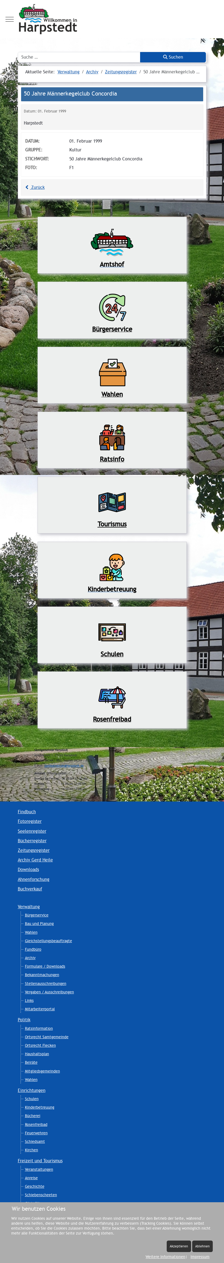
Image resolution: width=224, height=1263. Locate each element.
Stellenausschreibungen (45, 983)
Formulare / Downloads (45, 966)
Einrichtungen (32, 1090)
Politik (24, 1020)
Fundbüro (33, 949)
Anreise (31, 1177)
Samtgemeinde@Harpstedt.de (64, 766)
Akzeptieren (179, 1246)
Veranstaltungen (39, 1169)
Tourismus (112, 524)
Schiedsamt (35, 1141)
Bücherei (32, 1115)
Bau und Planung (39, 923)
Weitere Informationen (165, 1256)
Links (29, 1000)
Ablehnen (202, 1246)
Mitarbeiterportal (40, 1009)
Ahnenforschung (33, 879)
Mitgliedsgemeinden (42, 1071)
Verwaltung (29, 907)
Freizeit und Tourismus (40, 1161)
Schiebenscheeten (41, 1194)
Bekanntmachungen (42, 974)
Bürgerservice (37, 915)
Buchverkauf (30, 889)
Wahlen (31, 932)
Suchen (173, 57)
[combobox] (79, 57)
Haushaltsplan (37, 1053)
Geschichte (34, 1186)
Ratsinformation (39, 1028)
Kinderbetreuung (39, 1107)
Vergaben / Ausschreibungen (49, 992)
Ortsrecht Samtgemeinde (47, 1036)
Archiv (30, 957)
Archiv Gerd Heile (35, 860)
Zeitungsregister (34, 850)
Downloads (28, 869)
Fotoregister (30, 821)
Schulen (32, 1098)
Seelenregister (32, 831)
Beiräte (31, 1062)
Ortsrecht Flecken (40, 1045)
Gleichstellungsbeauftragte (48, 940)
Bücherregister (32, 841)
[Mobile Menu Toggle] (9, 19)
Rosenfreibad (36, 1124)
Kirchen (31, 1149)
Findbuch (27, 812)
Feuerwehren (36, 1133)
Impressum (200, 1256)
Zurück (34, 187)
